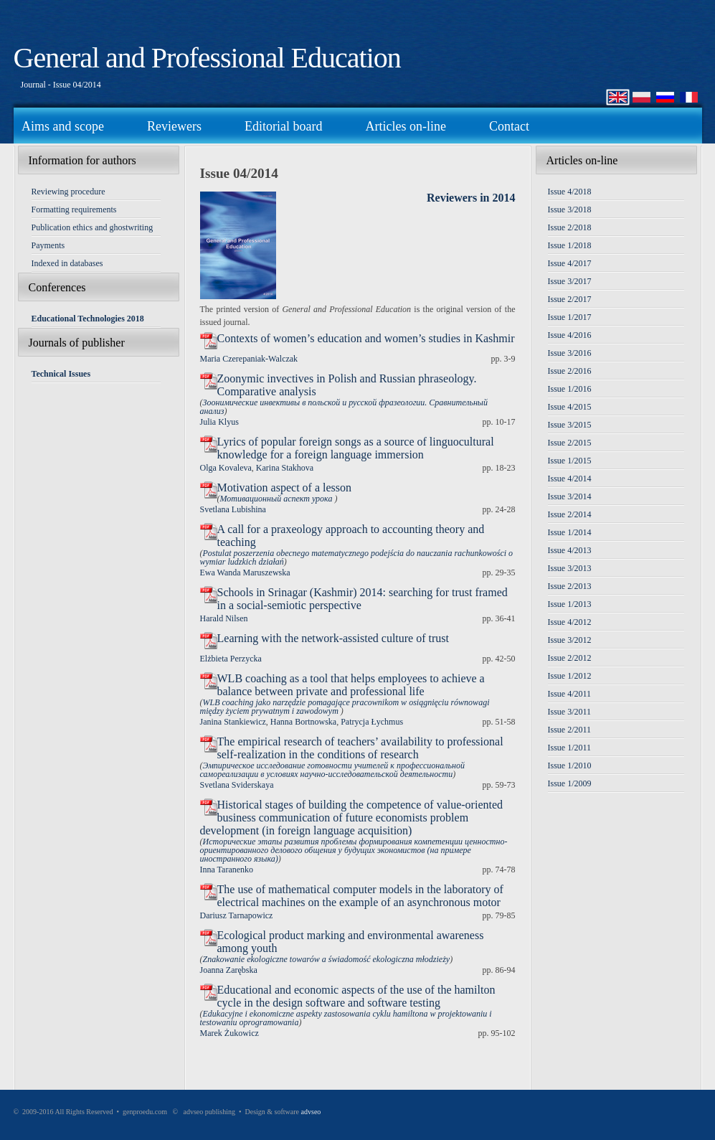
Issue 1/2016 (570, 389)
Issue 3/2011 (570, 712)
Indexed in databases (67, 263)
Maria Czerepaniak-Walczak (249, 359)
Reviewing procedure (68, 192)
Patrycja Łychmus (372, 722)
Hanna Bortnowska (303, 722)
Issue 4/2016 (570, 335)
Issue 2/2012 (570, 658)
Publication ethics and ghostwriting (92, 227)
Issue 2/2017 (570, 299)
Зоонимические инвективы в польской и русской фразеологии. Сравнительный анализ (344, 406)
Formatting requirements (74, 209)
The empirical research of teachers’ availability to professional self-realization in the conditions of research (360, 747)
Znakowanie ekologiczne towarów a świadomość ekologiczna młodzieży (326, 959)
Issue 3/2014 (570, 496)
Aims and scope (63, 126)
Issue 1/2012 (570, 676)
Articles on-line (405, 126)
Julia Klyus (219, 422)
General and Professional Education (207, 58)
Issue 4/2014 (570, 479)
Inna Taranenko (227, 870)
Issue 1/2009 (570, 783)
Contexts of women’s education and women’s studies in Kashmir (366, 338)
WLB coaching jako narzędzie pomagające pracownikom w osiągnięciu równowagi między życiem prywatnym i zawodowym (345, 706)
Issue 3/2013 (570, 568)
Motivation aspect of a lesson (284, 487)
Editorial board (283, 126)
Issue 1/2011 (570, 748)
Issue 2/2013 (570, 586)
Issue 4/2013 (570, 550)
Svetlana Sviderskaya (237, 785)
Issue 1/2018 (570, 245)
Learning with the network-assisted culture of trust (333, 638)
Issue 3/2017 (570, 281)
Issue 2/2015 (570, 443)
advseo (311, 1112)
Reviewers (174, 126)
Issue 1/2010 (570, 765)
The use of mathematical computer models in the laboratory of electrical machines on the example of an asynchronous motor (360, 895)
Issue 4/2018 (570, 192)
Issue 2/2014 (570, 514)
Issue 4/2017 (570, 263)
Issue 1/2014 (570, 532)
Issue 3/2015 (570, 425)
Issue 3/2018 (570, 209)
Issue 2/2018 (570, 227)
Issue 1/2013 (570, 604)
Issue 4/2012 (570, 622)
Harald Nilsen (224, 618)
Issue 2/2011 (570, 730)
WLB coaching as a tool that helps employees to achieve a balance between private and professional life (351, 684)
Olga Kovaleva (226, 468)
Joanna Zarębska (228, 970)
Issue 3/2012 (570, 640)
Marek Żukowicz (229, 1033)
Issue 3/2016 (570, 353)
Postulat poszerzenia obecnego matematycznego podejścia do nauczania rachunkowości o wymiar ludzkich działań (356, 557)
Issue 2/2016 (570, 371)
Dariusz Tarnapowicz (236, 915)
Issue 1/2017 (570, 317)
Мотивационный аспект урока (277, 499)
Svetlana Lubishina (233, 509)
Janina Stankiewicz (233, 722)
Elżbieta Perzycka (231, 659)
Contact (509, 126)
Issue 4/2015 (570, 407)
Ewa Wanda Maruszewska (245, 572)
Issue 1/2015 (570, 461)
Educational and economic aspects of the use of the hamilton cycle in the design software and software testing (356, 996)
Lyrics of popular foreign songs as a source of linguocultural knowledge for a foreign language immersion (355, 448)
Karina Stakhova (284, 468)
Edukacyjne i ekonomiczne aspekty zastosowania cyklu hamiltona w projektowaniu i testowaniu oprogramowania (346, 1018)
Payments (48, 245)
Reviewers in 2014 (471, 198)
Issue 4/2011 (570, 694)
